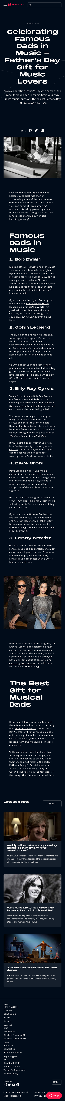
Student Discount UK (15, 1035)
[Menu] (6, 5)
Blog (6, 1028)
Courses (8, 1010)
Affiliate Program (13, 1052)
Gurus (7, 1017)
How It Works (11, 1007)
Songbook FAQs (12, 1063)
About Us (8, 1045)
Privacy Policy (11, 1073)
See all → (52, 803)
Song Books (10, 1014)
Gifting (7, 1021)
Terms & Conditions (14, 1070)
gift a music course (25, 728)
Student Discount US (15, 1038)
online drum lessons (21, 520)
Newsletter (9, 1031)
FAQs (6, 1059)
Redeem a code (12, 1066)
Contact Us (9, 1049)
